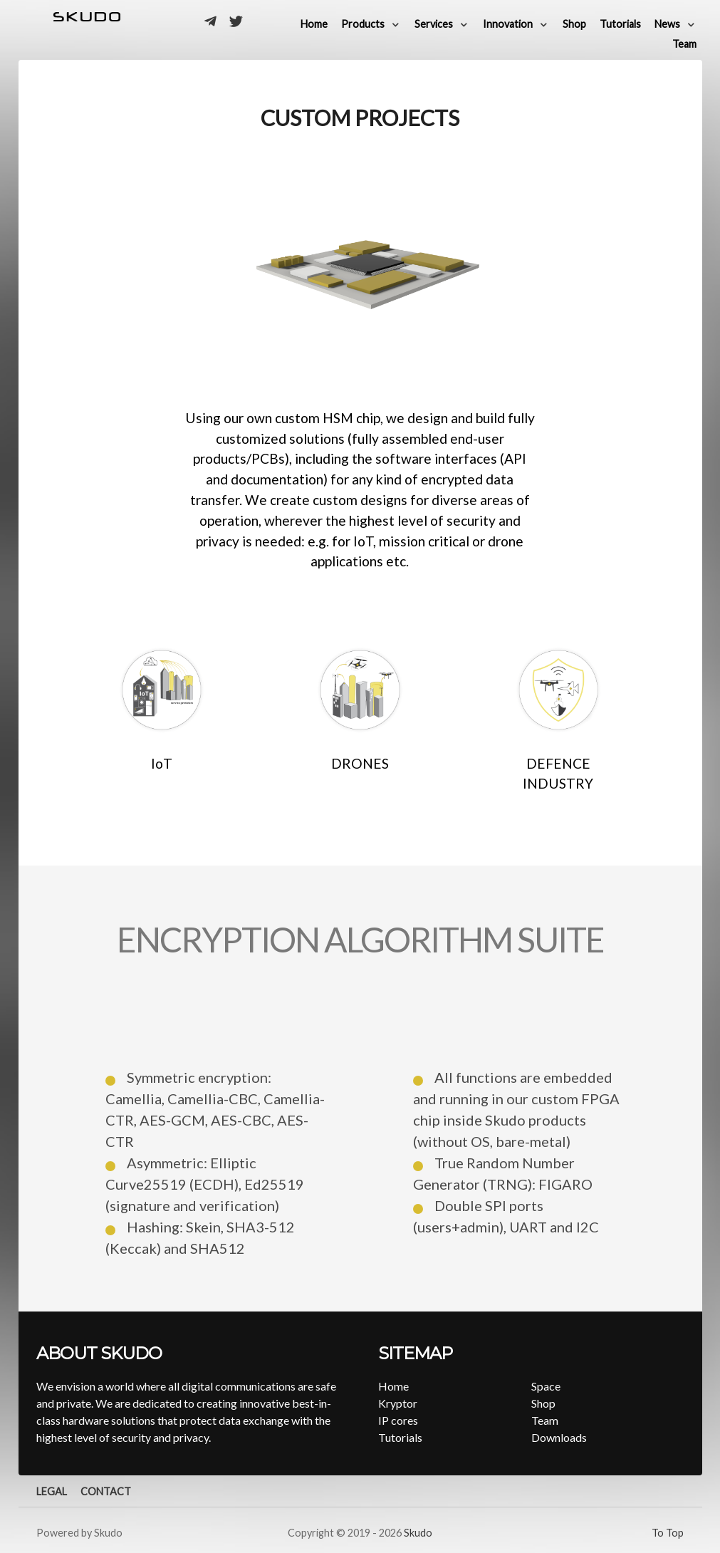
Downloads (559, 1437)
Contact (105, 1491)
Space (545, 1386)
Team (544, 1420)
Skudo (418, 1533)
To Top (668, 1533)
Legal (51, 1491)
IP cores (398, 1420)
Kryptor (397, 1403)
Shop (543, 1403)
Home (393, 1386)
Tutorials (400, 1437)
